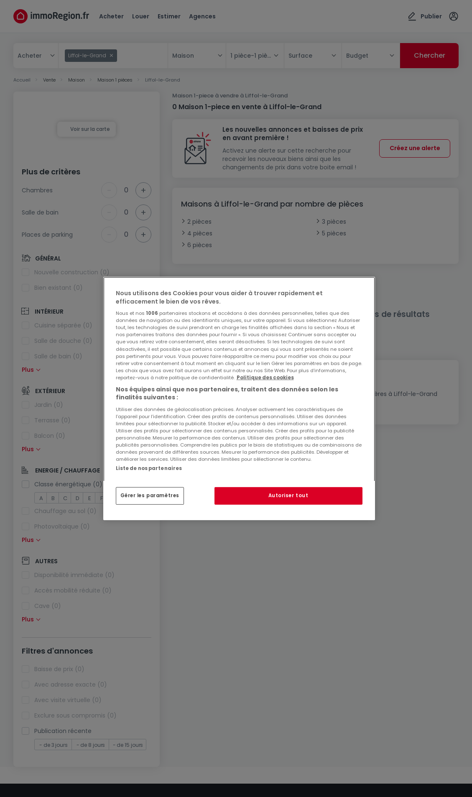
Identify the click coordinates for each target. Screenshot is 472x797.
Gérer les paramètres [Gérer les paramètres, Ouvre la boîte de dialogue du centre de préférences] (149, 495)
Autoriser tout (288, 495)
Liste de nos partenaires (149, 468)
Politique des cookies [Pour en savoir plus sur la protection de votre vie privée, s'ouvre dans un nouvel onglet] (265, 377)
